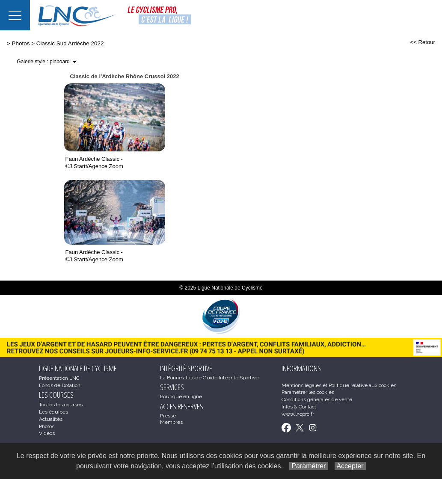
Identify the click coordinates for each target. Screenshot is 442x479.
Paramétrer (309, 466)
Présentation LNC (59, 378)
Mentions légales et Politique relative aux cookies (339, 385)
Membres (171, 422)
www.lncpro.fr (298, 414)
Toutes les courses (61, 405)
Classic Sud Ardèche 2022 (70, 43)
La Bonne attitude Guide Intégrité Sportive (209, 378)
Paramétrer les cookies (308, 392)
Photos (21, 43)
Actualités (50, 419)
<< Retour (422, 42)
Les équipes (53, 412)
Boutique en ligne (181, 396)
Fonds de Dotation (59, 385)
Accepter (350, 466)
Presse (168, 416)
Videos (47, 433)
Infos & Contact (299, 407)
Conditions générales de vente (317, 399)
